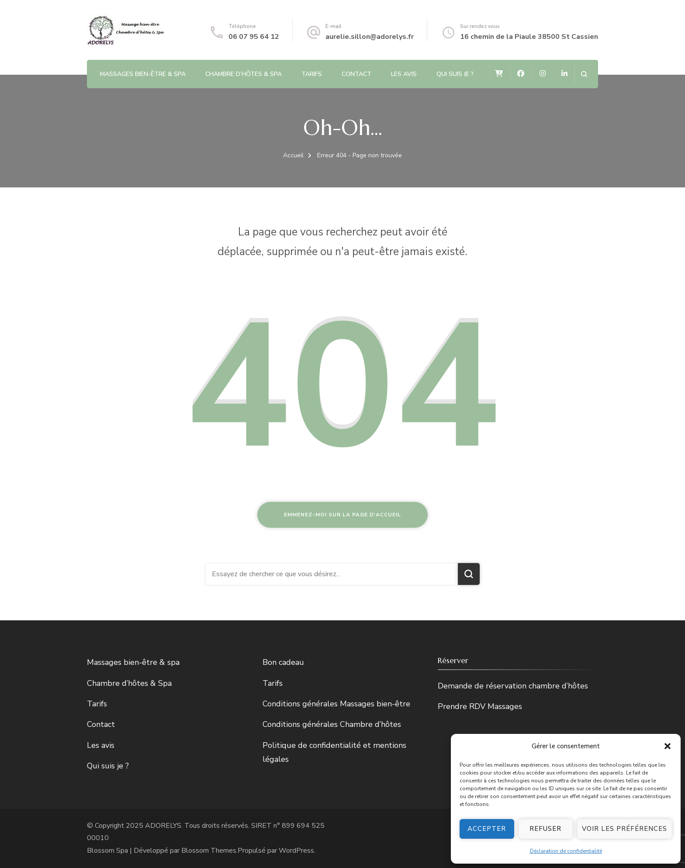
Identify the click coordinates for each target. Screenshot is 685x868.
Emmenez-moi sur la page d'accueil (342, 514)
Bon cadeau (283, 662)
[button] (667, 746)
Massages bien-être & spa (143, 74)
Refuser (545, 828)
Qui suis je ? (455, 74)
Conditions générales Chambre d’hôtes (332, 724)
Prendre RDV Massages (480, 706)
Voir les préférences (624, 828)
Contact (356, 74)
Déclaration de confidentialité (566, 850)
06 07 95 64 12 (253, 36)
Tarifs (311, 74)
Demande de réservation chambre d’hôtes (513, 686)
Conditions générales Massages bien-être (336, 704)
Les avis (404, 74)
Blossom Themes (208, 850)
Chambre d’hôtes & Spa (243, 74)
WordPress (296, 850)
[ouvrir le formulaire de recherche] (584, 74)
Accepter (486, 828)
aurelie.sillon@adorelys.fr (369, 36)
